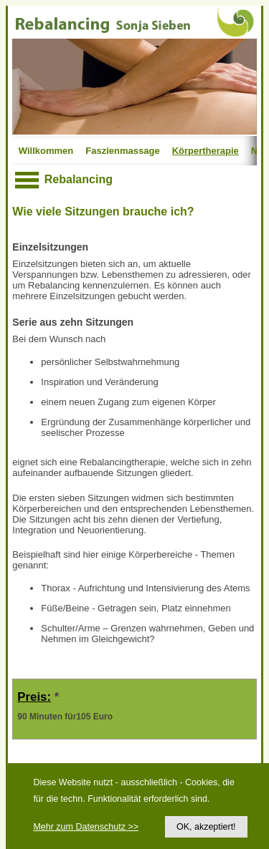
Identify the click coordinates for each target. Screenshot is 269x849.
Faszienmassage (122, 150)
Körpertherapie (205, 150)
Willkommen (46, 150)
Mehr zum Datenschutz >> (85, 827)
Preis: (34, 697)
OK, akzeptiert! (206, 827)
